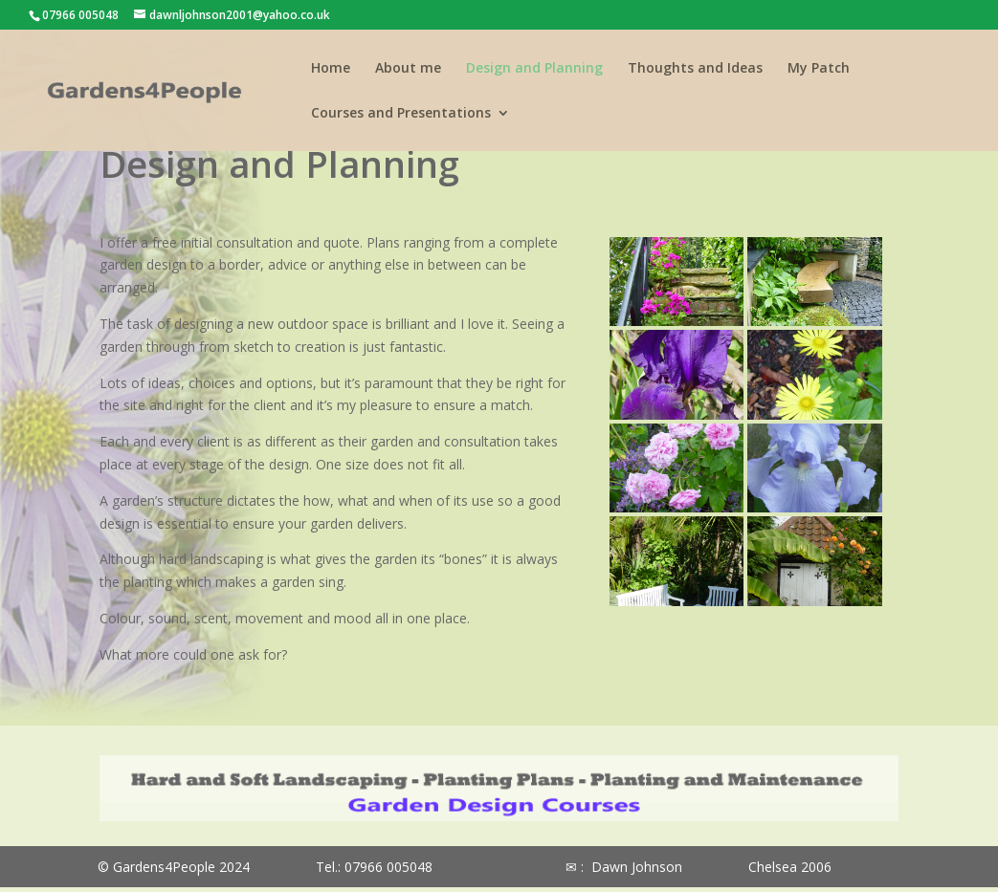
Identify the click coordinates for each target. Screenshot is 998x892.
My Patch (818, 68)
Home (330, 68)
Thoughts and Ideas (695, 68)
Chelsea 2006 (790, 867)
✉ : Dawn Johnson (624, 867)
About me (408, 68)
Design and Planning (534, 68)
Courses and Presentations (401, 113)
